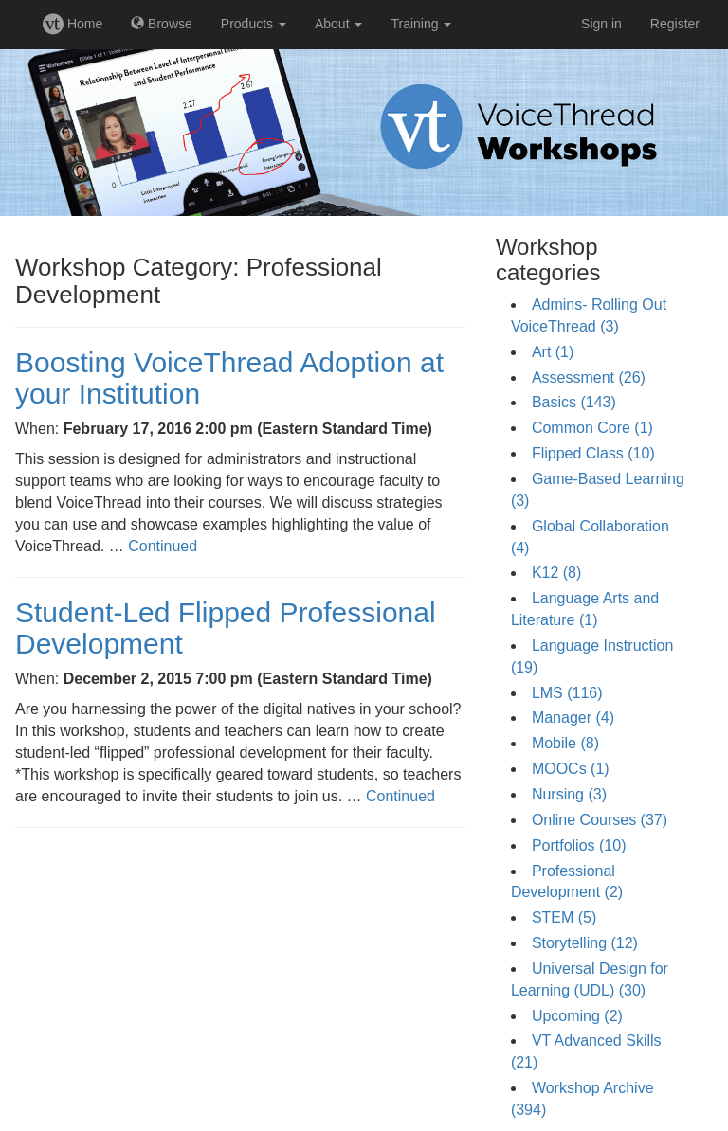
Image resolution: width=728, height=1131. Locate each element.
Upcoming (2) (577, 1016)
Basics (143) (574, 402)
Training (421, 23)
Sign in (601, 23)
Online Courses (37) (599, 820)
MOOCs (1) (571, 769)
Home (72, 23)
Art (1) (552, 352)
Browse (161, 23)
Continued (162, 546)
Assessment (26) (589, 377)
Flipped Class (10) (593, 453)
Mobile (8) (565, 743)
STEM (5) (564, 917)
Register (675, 23)
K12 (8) (556, 573)
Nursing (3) (569, 794)
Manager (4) (573, 717)
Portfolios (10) (579, 845)
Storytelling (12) (585, 943)
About (338, 23)
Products (253, 23)
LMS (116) (567, 693)
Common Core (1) (592, 428)
